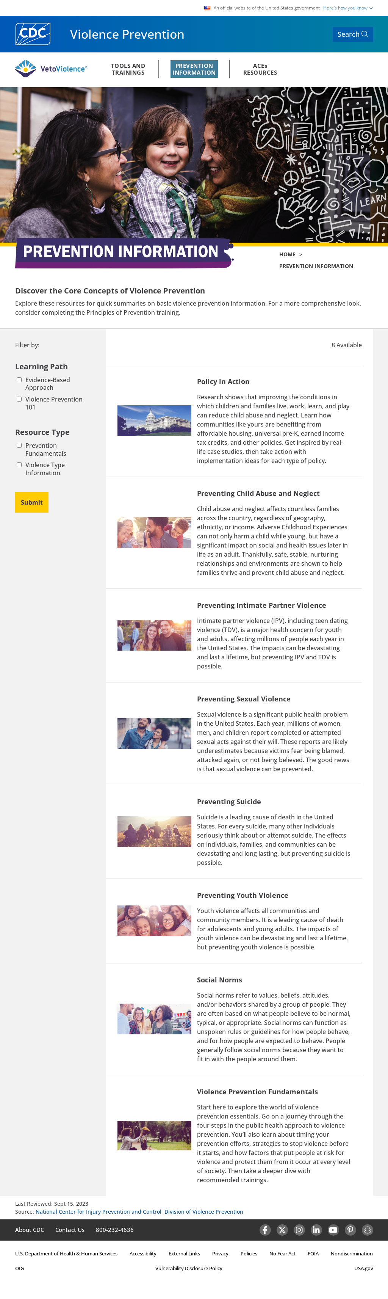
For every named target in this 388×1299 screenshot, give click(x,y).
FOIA (313, 1253)
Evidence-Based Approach (43, 384)
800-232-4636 (115, 1229)
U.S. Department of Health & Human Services (66, 1253)
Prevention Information (316, 266)
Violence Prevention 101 (50, 403)
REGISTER (351, 70)
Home (287, 254)
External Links (184, 1253)
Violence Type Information (41, 469)
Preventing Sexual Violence (244, 698)
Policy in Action (223, 381)
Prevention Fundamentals (41, 450)
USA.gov (363, 1268)
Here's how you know (348, 8)
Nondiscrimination (352, 1253)
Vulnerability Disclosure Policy (188, 1268)
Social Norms (219, 979)
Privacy (220, 1253)
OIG (19, 1268)
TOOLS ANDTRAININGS (128, 69)
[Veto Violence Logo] (51, 75)
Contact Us (69, 1229)
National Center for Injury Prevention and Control (98, 1211)
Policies (249, 1253)
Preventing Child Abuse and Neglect (258, 493)
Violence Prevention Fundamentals (257, 1091)
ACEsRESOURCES (260, 69)
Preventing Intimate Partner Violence (261, 605)
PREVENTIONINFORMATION (194, 69)
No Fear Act (282, 1253)
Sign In (316, 70)
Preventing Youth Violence (242, 895)
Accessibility (143, 1253)
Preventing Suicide (229, 801)
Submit (32, 502)
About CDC (29, 1229)
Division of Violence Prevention (203, 1211)
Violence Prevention (127, 34)
